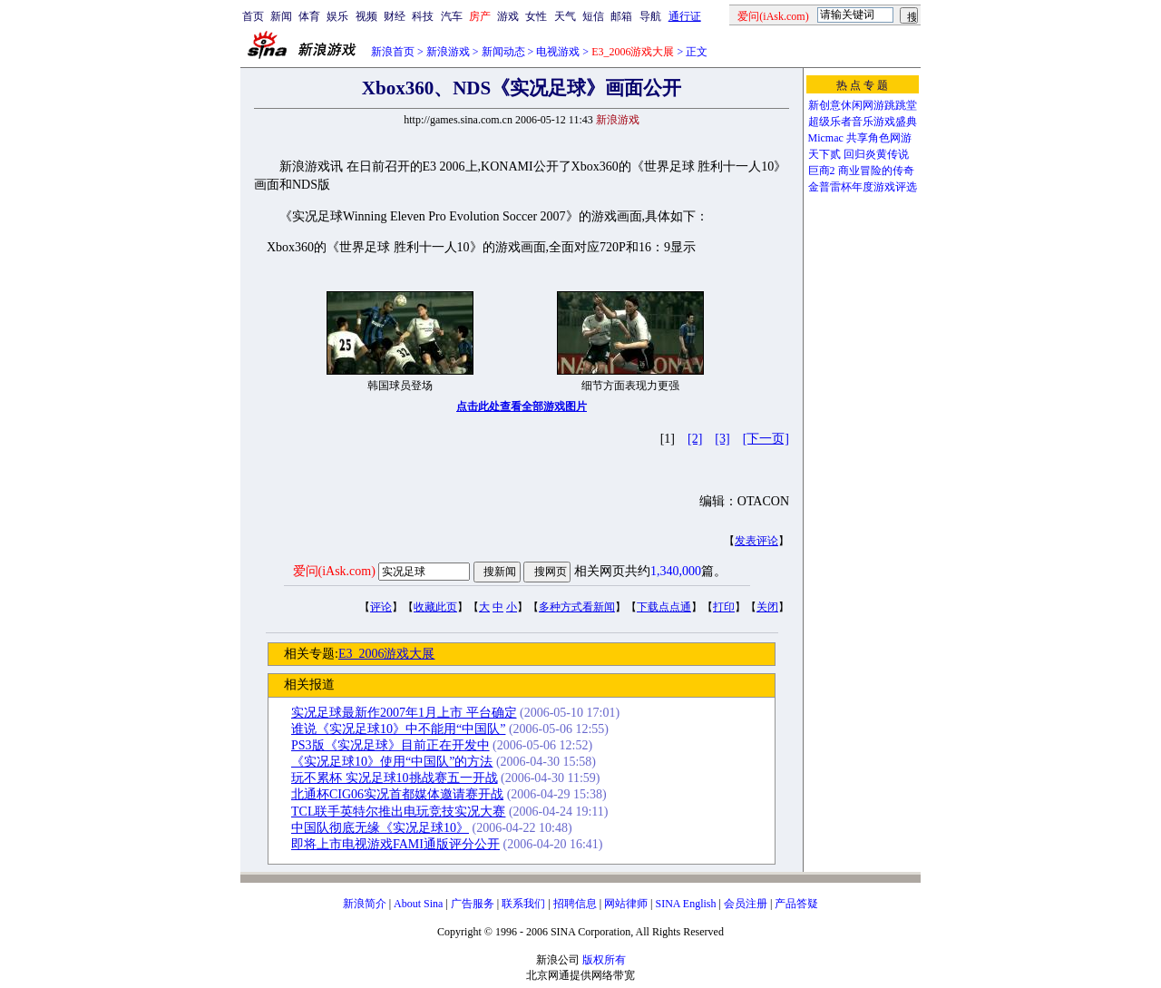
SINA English (685, 903)
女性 (536, 16)
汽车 (452, 16)
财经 (394, 16)
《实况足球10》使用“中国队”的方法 (392, 761)
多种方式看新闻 (577, 607)
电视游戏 (558, 51)
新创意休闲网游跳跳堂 (862, 105)
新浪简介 (364, 903)
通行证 (684, 16)
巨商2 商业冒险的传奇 (861, 170)
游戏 (508, 16)
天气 (565, 16)
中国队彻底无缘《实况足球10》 (380, 828)
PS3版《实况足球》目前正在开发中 (390, 745)
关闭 (767, 607)
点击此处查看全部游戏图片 (521, 406)
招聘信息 (575, 903)
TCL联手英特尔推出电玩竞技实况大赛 (398, 811)
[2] (695, 438)
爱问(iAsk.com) (334, 571)
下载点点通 (664, 607)
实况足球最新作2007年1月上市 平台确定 (404, 712)
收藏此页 (435, 607)
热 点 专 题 (862, 85)
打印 (724, 607)
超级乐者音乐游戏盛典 (862, 121)
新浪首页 (393, 51)
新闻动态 (503, 51)
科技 (423, 16)
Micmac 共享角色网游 (860, 138)
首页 (253, 16)
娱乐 (337, 16)
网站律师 (626, 903)
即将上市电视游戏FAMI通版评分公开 (395, 844)
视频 (366, 16)
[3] (722, 438)
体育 (309, 16)
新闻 (281, 16)
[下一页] (766, 438)
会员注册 (745, 903)
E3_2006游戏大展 (386, 653)
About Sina (418, 903)
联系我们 (523, 903)
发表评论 (756, 540)
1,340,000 (675, 571)
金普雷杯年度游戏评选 (862, 187)
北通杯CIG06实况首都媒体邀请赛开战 (397, 794)
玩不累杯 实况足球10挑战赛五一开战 (394, 778)
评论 (381, 607)
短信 (593, 16)
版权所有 (604, 960)
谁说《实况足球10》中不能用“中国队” (398, 729)
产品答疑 (796, 903)
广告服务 (472, 903)
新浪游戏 (448, 51)
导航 (650, 16)
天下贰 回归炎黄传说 (858, 154)
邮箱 (621, 16)
